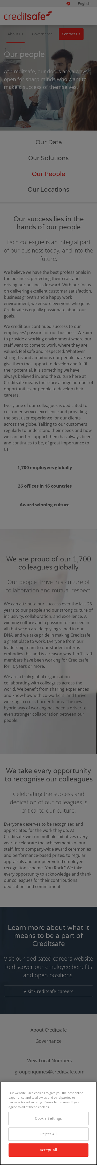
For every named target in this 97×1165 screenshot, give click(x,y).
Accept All (48, 1149)
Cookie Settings (48, 1118)
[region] (48, 1123)
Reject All (48, 1133)
